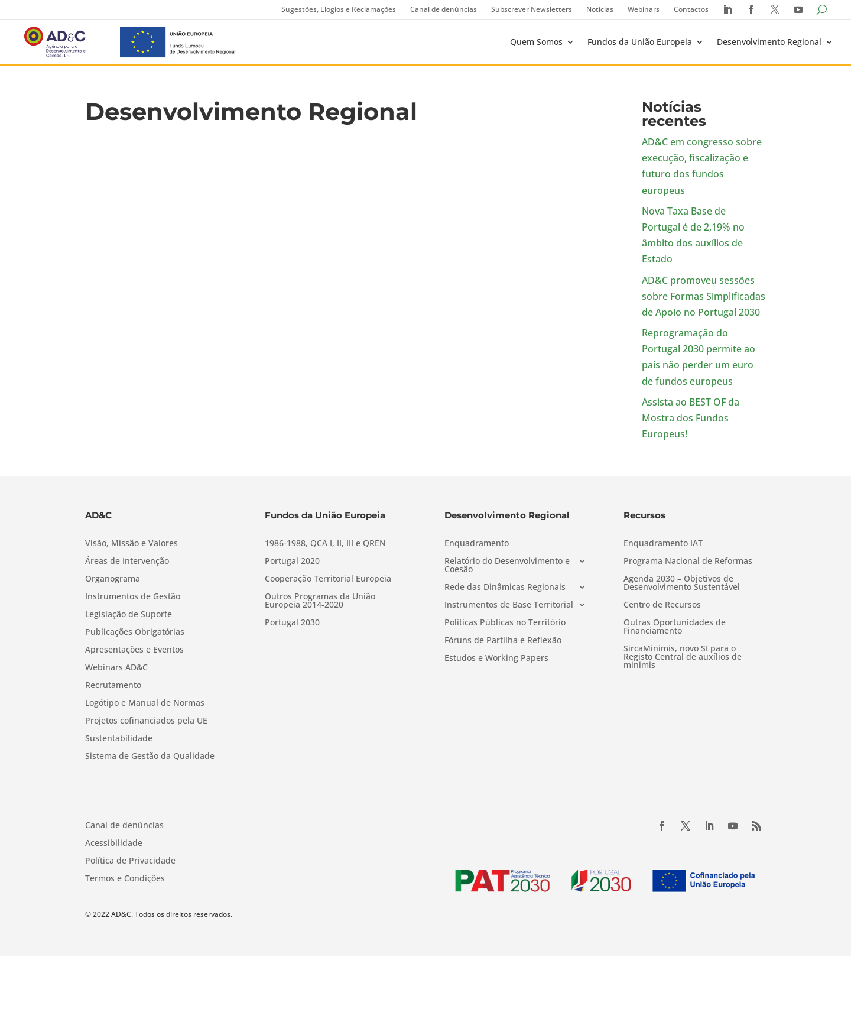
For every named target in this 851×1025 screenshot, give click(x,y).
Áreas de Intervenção (127, 561)
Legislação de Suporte (128, 614)
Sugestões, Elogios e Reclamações (338, 9)
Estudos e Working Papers (496, 658)
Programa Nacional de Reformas (687, 561)
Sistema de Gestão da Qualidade (150, 756)
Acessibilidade (113, 843)
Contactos (691, 9)
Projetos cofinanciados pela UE (146, 721)
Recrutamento (113, 685)
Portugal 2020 (292, 561)
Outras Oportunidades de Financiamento (674, 627)
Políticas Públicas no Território (505, 623)
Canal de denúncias (443, 9)
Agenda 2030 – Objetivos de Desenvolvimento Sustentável (681, 583)
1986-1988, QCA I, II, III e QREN (325, 544)
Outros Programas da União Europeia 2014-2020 (320, 601)
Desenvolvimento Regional (769, 41)
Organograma (112, 579)
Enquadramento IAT (663, 544)
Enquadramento (476, 544)
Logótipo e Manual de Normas (144, 703)
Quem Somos (536, 41)
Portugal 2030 (292, 623)
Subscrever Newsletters (531, 9)
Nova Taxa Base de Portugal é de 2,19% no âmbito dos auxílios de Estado (693, 235)
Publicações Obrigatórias (134, 632)
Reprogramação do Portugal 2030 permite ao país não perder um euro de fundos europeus (698, 357)
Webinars (644, 9)
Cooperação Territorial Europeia (328, 579)
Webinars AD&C (116, 668)
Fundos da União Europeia (639, 41)
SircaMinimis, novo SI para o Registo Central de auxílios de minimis (682, 657)
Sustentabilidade (118, 739)
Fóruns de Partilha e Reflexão (502, 641)
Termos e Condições (125, 879)
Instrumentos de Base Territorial (508, 605)
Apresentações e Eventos (134, 650)
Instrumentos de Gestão (132, 597)
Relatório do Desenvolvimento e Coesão (507, 566)
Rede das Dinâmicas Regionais (505, 587)
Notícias (599, 9)
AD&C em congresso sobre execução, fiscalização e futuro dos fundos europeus (702, 166)
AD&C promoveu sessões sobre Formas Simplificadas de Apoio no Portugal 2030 (703, 296)
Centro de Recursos (662, 605)
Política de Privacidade (130, 861)
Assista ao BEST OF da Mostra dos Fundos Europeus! (690, 417)
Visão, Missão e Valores (131, 544)
